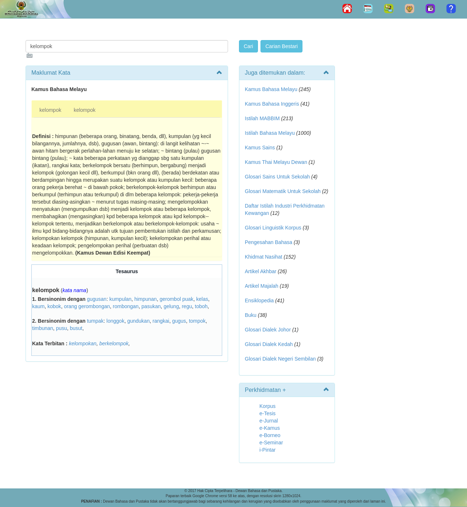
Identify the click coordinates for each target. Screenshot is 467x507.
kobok (54, 306)
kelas (202, 299)
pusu (61, 328)
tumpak (95, 321)
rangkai (161, 321)
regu (187, 306)
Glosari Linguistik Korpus (273, 228)
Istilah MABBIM (262, 118)
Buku (250, 315)
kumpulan (120, 299)
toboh (201, 306)
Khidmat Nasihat (263, 257)
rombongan (126, 306)
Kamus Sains (260, 147)
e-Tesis (267, 413)
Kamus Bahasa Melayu (272, 89)
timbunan (42, 328)
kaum (38, 306)
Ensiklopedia (259, 300)
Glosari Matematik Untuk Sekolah (283, 191)
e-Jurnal (268, 421)
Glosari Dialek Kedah (269, 344)
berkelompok (113, 343)
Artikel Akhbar (260, 271)
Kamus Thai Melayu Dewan (276, 162)
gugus (179, 321)
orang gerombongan (87, 306)
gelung (171, 306)
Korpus (267, 406)
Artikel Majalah (261, 286)
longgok (115, 321)
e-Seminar (271, 442)
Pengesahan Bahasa (268, 242)
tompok (197, 321)
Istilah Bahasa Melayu (270, 133)
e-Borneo (270, 435)
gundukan (138, 321)
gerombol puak (176, 299)
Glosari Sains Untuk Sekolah (277, 177)
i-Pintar (267, 450)
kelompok (50, 110)
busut (76, 328)
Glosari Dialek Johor (268, 330)
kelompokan (83, 343)
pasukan (151, 306)
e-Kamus (269, 428)
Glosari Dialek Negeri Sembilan (280, 359)
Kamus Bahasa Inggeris (272, 104)
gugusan (97, 299)
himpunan (145, 299)
